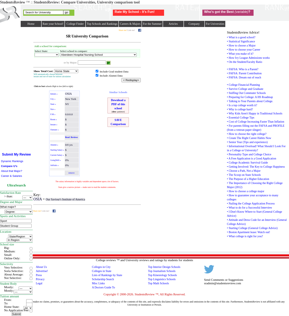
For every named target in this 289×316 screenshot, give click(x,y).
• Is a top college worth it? (242, 105)
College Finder (75, 23)
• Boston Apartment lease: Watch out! (248, 232)
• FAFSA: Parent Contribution (244, 73)
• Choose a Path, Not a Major (244, 170)
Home (30, 23)
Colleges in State (101, 271)
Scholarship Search (103, 279)
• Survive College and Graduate (245, 88)
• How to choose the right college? (246, 133)
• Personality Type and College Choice (249, 154)
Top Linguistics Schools (162, 279)
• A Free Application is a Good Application (251, 158)
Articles (173, 23)
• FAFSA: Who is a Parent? (242, 69)
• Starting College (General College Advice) (252, 228)
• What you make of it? (240, 53)
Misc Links (98, 283)
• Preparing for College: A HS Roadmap (250, 97)
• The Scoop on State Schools (244, 174)
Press (39, 275)
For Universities (215, 23)
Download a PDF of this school (118, 104)
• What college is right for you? (245, 236)
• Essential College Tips (240, 117)
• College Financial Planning (243, 84)
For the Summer (152, 23)
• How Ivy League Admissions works (248, 57)
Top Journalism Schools (161, 271)
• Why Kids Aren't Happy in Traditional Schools (254, 113)
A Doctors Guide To (103, 287)
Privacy (40, 279)
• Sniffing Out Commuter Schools (246, 93)
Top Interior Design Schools (164, 267)
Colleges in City (101, 267)
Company (193, 23)
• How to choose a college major (245, 191)
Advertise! (42, 271)
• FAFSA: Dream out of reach (244, 77)
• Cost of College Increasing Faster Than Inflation (255, 121)
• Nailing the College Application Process (251, 203)
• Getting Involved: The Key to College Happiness (256, 166)
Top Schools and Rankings (102, 23)
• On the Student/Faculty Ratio (244, 61)
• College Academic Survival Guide (247, 162)
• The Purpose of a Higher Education (248, 179)
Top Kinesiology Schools (162, 275)
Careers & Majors (130, 23)
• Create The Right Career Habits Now (249, 138)
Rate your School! (53, 23)
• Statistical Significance (241, 41)
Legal (39, 283)
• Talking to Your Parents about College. (250, 101)
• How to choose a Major (241, 45)
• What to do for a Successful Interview (249, 207)
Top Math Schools (158, 283)
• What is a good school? (241, 37)
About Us (41, 267)
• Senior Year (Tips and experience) (247, 142)
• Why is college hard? (240, 109)
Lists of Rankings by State (107, 275)
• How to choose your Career (243, 49)
